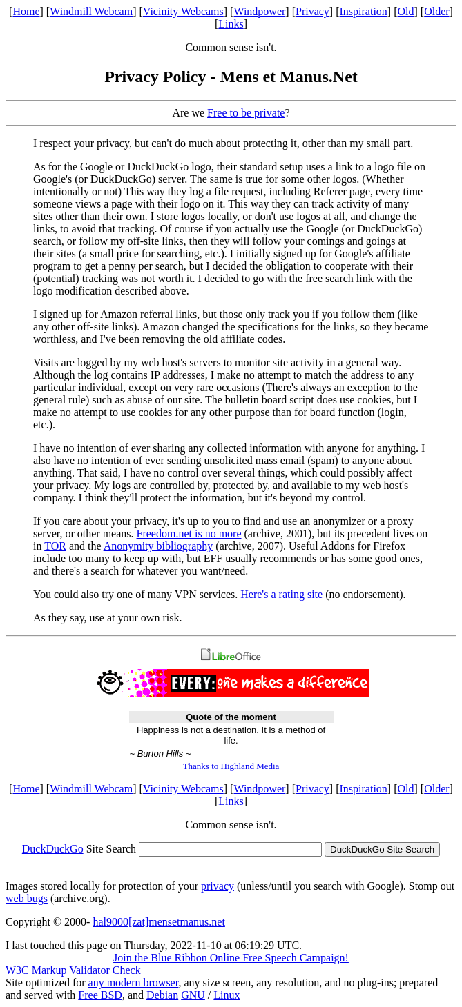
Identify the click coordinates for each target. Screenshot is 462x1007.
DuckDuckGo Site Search (382, 849)
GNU (193, 995)
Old (406, 11)
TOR (55, 546)
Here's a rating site (281, 594)
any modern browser (133, 982)
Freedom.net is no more (189, 533)
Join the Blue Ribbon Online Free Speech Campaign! (231, 958)
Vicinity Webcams (183, 11)
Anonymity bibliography (158, 546)
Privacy (312, 11)
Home (25, 11)
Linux (226, 995)
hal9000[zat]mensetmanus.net (159, 922)
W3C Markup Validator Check (73, 970)
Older (436, 11)
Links (230, 24)
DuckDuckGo (53, 849)
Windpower (259, 11)
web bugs (27, 898)
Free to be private (246, 113)
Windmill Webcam (91, 11)
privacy (217, 886)
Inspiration (363, 11)
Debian (162, 995)
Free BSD (100, 995)
